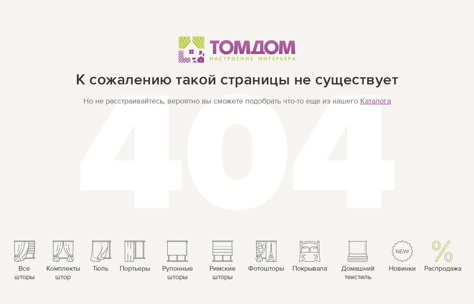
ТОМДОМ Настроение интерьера (237, 49)
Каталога (375, 101)
